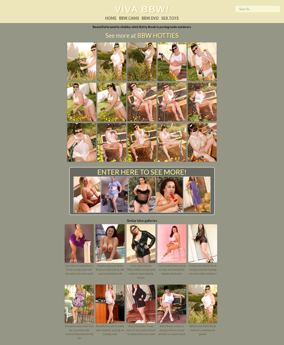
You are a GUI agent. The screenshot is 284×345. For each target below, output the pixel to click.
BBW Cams (129, 18)
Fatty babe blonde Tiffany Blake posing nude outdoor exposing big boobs (140, 271)
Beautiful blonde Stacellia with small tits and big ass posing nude (110, 330)
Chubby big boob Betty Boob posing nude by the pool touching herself (110, 269)
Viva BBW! (142, 9)
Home (111, 18)
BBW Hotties (158, 35)
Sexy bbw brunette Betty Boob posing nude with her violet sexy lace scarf (79, 269)
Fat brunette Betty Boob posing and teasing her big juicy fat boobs (172, 269)
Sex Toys (170, 18)
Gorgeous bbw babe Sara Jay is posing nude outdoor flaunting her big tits (79, 332)
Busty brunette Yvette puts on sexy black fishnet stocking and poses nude (140, 330)
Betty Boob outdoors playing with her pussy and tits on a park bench (171, 330)
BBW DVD (150, 18)
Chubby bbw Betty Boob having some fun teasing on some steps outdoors (203, 269)
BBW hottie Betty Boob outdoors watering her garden (203, 330)
